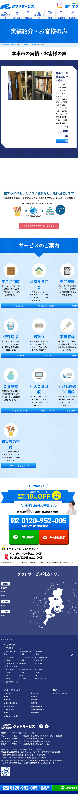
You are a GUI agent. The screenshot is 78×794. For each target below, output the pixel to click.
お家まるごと (9, 675)
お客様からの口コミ (10, 703)
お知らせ (34, 700)
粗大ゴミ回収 (38, 663)
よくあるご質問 (9, 706)
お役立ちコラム (9, 709)
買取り (21, 675)
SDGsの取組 (35, 713)
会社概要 (34, 696)
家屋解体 (7, 679)
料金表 (6, 696)
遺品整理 (36, 675)
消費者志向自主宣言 (37, 709)
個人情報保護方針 (37, 706)
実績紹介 (7, 700)
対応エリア (34, 693)
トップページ (8, 693)
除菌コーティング (39, 679)
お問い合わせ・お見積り (12, 716)
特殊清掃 (22, 663)
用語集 (6, 713)
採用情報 (34, 703)
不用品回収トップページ (12, 648)
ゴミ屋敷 (22, 679)
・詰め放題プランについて (60, 693)
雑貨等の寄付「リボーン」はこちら (39, 225)
